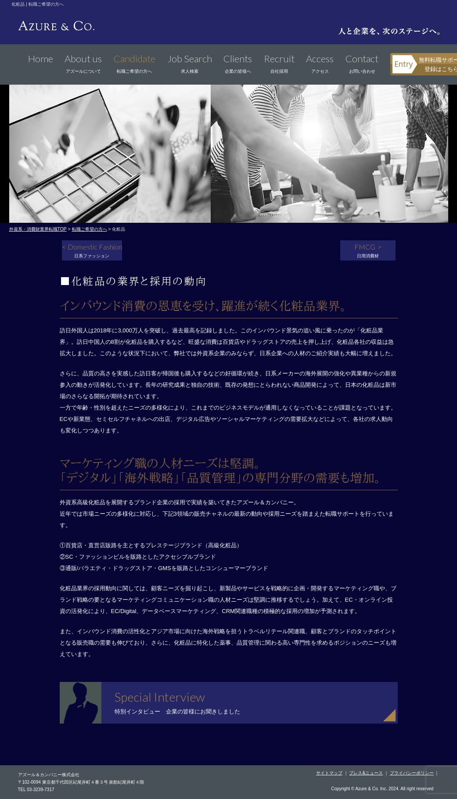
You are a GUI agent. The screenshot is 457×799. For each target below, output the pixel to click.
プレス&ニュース (366, 772)
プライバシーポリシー (412, 772)
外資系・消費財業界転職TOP (38, 229)
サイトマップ (329, 772)
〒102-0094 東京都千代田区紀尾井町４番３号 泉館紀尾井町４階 (81, 782)
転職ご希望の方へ (89, 229)
